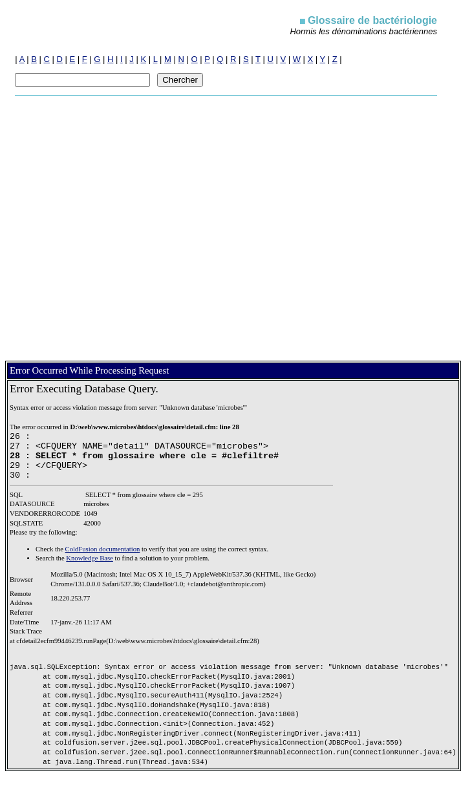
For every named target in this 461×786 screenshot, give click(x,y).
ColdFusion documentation (102, 558)
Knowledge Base (89, 567)
